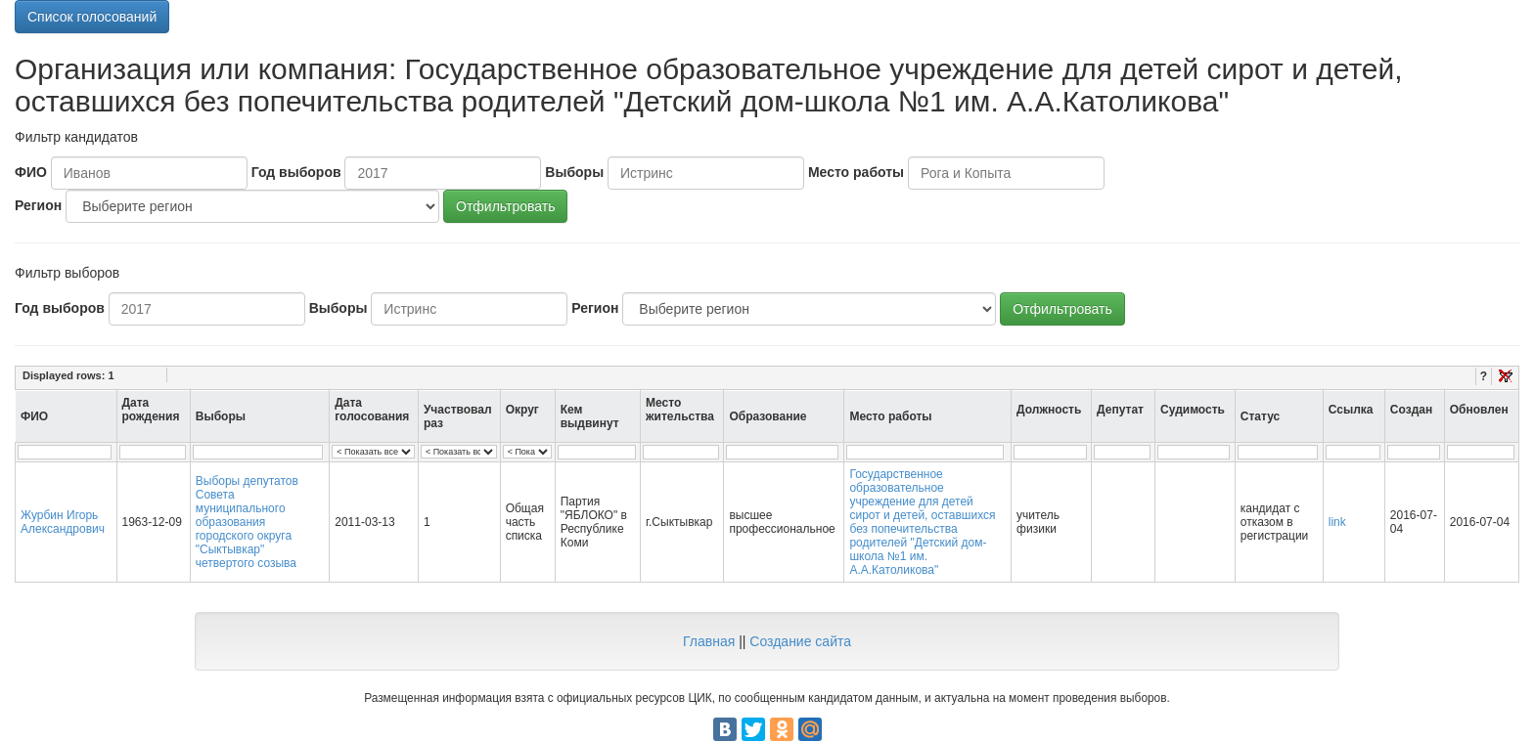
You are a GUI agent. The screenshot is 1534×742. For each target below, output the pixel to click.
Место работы (856, 172)
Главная (709, 641)
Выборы (574, 172)
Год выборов (296, 172)
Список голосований (92, 16)
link (1337, 522)
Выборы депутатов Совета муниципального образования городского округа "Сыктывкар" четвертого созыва (247, 522)
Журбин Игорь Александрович (63, 522)
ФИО (31, 172)
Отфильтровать (505, 206)
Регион (38, 205)
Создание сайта (800, 641)
